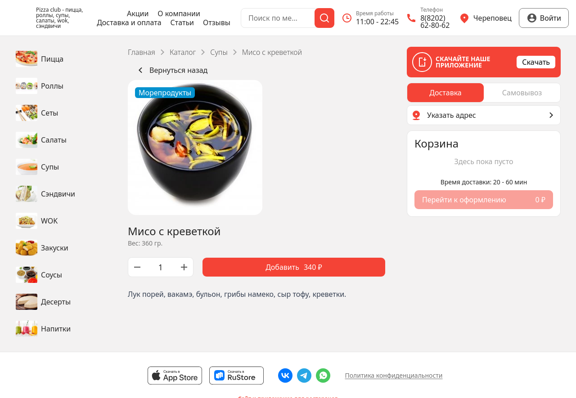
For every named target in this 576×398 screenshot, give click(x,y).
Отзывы (216, 22)
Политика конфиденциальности (393, 375)
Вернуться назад (171, 70)
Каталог (183, 52)
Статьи (182, 22)
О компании (179, 13)
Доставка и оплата (129, 22)
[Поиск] (324, 18)
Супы (218, 52)
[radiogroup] (484, 93)
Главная (141, 52)
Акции (137, 13)
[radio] (445, 92)
